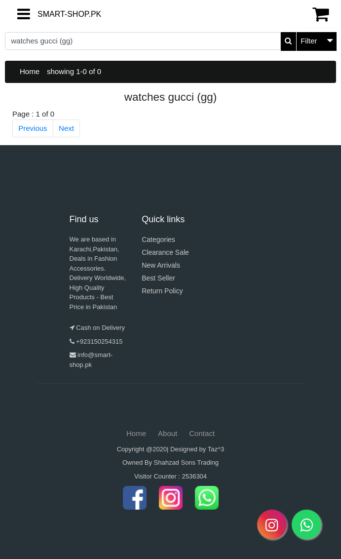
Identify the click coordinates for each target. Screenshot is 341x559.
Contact (202, 433)
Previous (32, 128)
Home (29, 71)
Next (66, 128)
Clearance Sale (165, 252)
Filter (309, 41)
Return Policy (162, 291)
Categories (158, 239)
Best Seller (158, 278)
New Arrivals (161, 265)
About (167, 433)
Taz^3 (216, 449)
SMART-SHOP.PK (46, 14)
